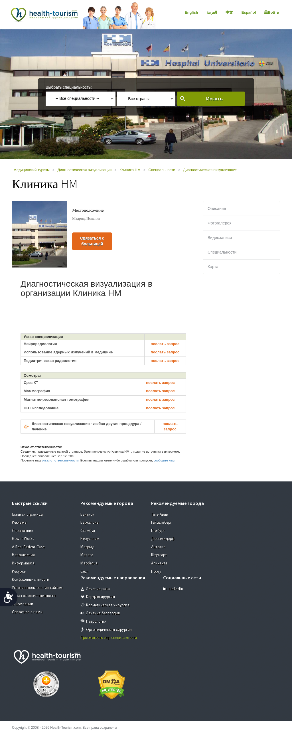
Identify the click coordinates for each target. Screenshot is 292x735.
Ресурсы (19, 572)
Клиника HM (130, 170)
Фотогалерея (220, 223)
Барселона (89, 523)
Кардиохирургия (100, 597)
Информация (23, 563)
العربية (212, 12)
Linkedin (173, 589)
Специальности (161, 170)
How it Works (23, 539)
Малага (86, 555)
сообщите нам (164, 460)
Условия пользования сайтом (37, 588)
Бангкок (87, 515)
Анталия (158, 547)
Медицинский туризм (31, 170)
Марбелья (89, 563)
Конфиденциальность (30, 580)
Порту (156, 572)
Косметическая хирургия (107, 605)
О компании (22, 604)
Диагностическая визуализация (84, 170)
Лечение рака (98, 589)
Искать (214, 99)
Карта (213, 266)
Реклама (19, 523)
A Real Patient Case (28, 547)
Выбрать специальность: (69, 87)
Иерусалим (90, 539)
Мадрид (87, 547)
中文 (229, 12)
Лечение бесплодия (103, 613)
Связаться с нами (27, 612)
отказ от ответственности (60, 460)
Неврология (96, 621)
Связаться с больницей (92, 241)
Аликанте (159, 563)
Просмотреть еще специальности (108, 638)
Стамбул (87, 531)
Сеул (84, 572)
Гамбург (158, 531)
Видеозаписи (220, 237)
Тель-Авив (159, 515)
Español (249, 12)
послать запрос (165, 344)
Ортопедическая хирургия (109, 630)
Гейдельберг (161, 523)
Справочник (22, 531)
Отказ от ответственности (34, 596)
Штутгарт (159, 555)
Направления (23, 555)
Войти (271, 12)
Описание (217, 208)
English (191, 12)
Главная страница (27, 515)
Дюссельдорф (163, 539)
